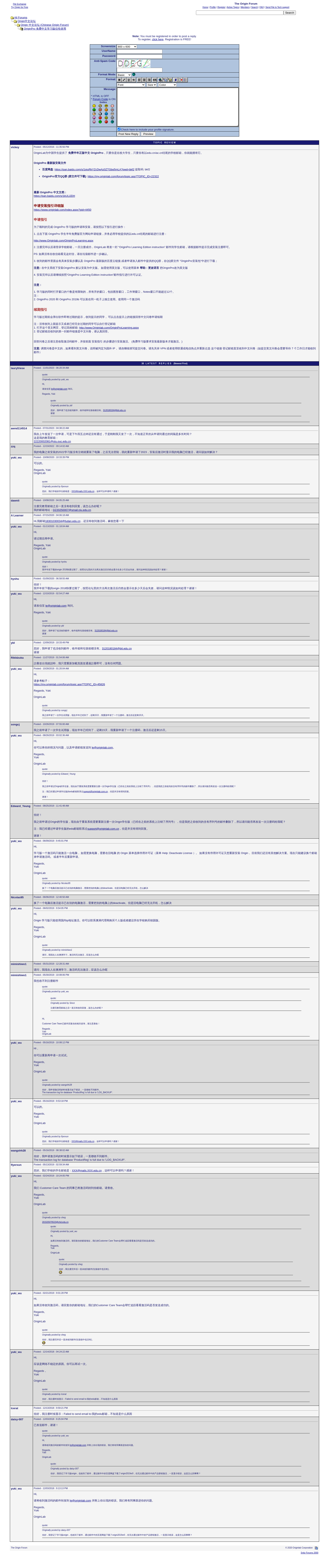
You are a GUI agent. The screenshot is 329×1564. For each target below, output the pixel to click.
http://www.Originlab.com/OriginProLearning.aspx (63, 248)
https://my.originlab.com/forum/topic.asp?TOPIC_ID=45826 (69, 691)
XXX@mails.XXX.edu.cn (83, 499)
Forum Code (93, 99)
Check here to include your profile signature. (140, 137)
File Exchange (19, 4)
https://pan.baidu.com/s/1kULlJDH (54, 203)
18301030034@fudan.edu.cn (63, 528)
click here (157, 39)
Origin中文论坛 (26, 21)
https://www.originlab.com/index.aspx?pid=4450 (62, 217)
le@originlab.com (59, 396)
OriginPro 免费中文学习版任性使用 (45, 28)
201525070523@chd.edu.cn (55, 1229)
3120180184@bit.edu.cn (114, 418)
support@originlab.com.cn (95, 799)
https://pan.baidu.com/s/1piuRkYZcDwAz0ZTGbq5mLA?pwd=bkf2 (94, 177)
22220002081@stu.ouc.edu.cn (52, 448)
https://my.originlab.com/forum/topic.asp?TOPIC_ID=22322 (123, 183)
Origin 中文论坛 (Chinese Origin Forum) (45, 24)
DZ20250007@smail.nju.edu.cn (72, 517)
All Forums (20, 17)
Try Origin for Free (19, 7)
